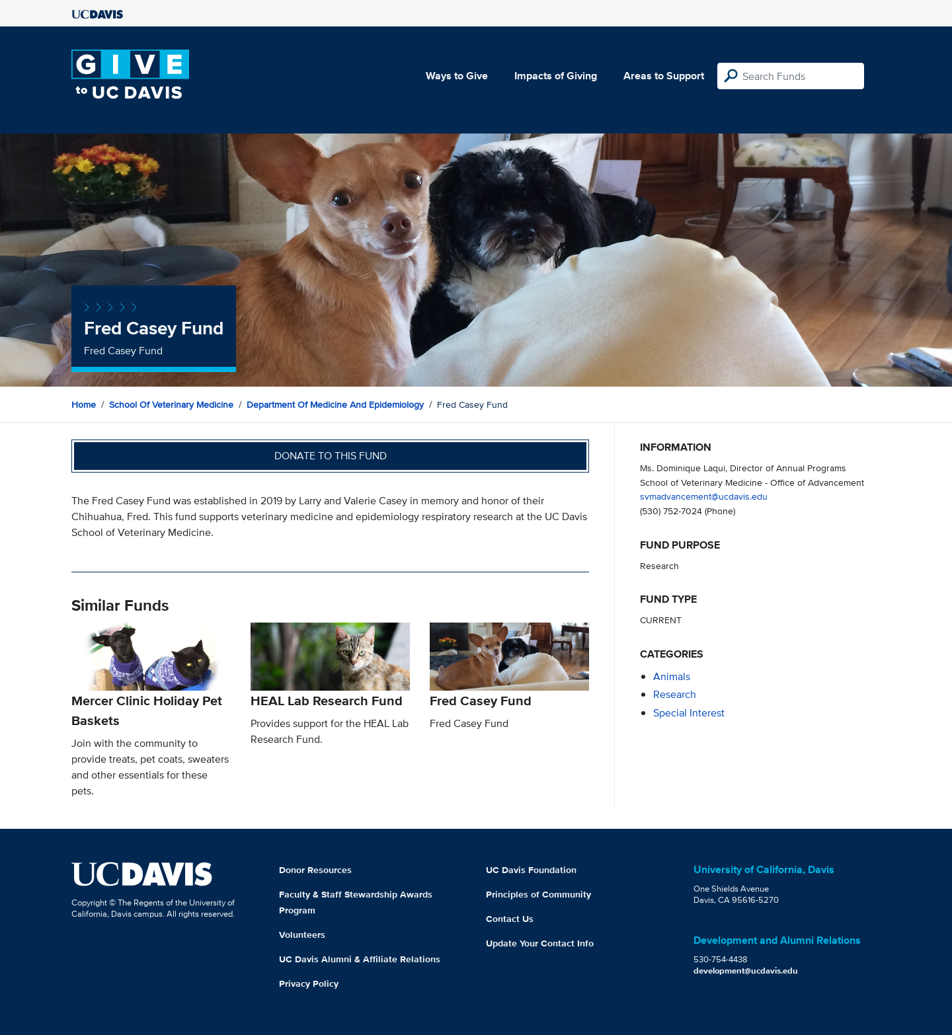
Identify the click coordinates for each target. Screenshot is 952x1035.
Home (83, 404)
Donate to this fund (330, 455)
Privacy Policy (308, 983)
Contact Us (510, 918)
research (674, 694)
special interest (689, 712)
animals (671, 676)
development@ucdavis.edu (746, 970)
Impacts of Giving (555, 75)
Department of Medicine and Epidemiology (335, 404)
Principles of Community (538, 894)
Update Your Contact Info (540, 943)
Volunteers (302, 934)
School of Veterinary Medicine (171, 404)
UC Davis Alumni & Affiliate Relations (359, 959)
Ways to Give (457, 75)
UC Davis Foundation (531, 869)
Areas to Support (663, 75)
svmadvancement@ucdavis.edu (704, 496)
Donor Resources (315, 869)
